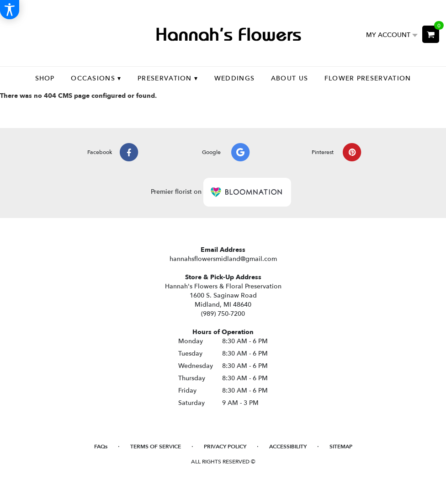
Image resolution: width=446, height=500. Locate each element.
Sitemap (340, 446)
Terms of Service (155, 446)
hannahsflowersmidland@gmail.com (223, 259)
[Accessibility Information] (9, 9)
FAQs (100, 446)
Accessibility (288, 446)
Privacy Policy (225, 446)
